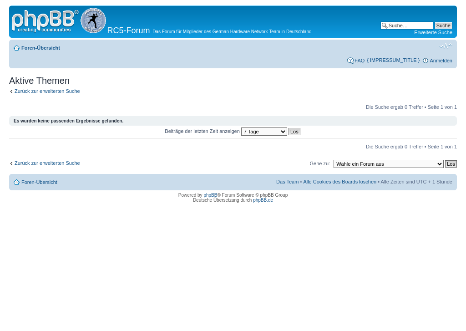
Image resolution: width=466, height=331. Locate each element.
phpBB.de (263, 200)
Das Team (287, 181)
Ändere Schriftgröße (445, 46)
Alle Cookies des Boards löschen (339, 181)
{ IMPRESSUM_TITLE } (393, 60)
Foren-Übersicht (40, 48)
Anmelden (441, 60)
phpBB (210, 195)
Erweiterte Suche (433, 32)
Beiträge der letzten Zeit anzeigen (232, 131)
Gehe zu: (319, 163)
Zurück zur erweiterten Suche (47, 91)
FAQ (360, 60)
